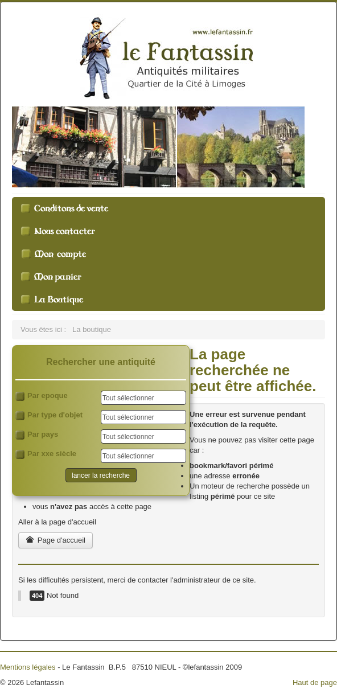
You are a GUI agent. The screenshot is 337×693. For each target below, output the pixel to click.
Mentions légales (28, 667)
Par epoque (41, 396)
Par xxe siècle (45, 454)
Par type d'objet (49, 415)
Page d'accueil (55, 540)
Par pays (36, 435)
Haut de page (315, 682)
